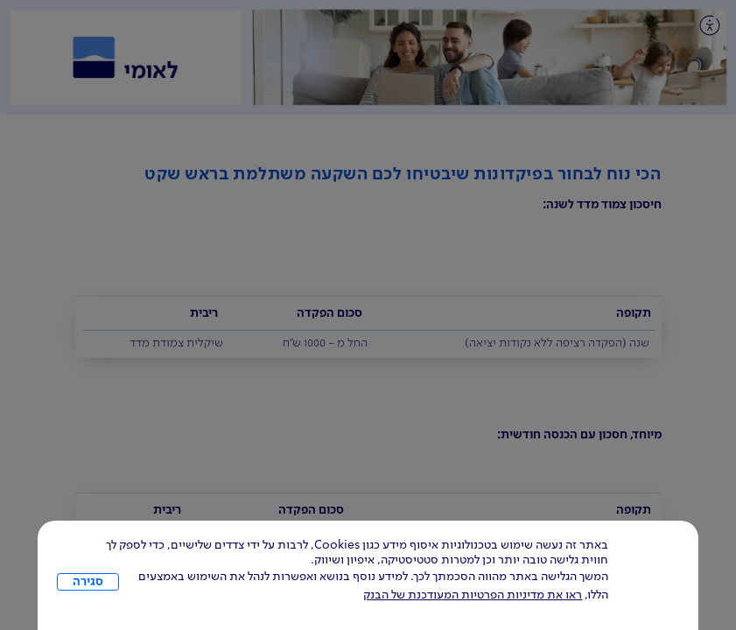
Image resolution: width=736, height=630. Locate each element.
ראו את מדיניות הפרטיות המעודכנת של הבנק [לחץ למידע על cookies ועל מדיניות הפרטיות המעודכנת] (472, 595)
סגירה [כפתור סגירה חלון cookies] (88, 582)
